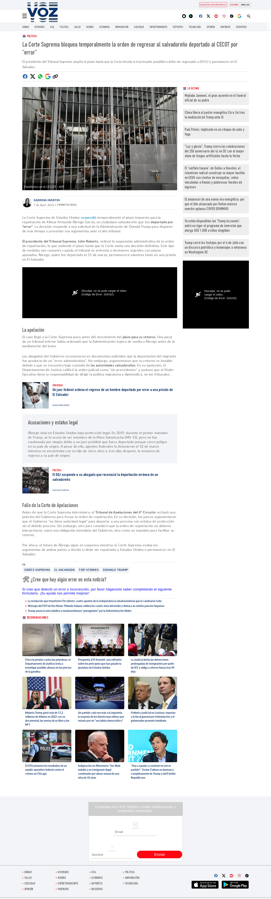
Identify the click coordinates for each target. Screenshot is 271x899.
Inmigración (121, 27)
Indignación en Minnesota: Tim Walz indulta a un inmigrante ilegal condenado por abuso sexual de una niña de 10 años (99, 771)
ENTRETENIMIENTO (158, 27)
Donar (25, 27)
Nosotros (241, 27)
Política (32, 36)
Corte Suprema (37, 569)
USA (52, 27)
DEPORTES (178, 27)
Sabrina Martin (47, 200)
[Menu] (24, 16)
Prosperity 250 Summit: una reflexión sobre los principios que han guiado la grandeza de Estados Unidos (100, 663)
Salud (77, 27)
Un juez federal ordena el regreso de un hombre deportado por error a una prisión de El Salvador (113, 392)
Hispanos (39, 27)
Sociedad (139, 27)
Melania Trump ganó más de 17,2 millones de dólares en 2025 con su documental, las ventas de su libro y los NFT (47, 718)
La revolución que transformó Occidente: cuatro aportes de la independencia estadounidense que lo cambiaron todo (95, 601)
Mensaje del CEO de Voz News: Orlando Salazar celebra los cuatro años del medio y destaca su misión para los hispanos (96, 605)
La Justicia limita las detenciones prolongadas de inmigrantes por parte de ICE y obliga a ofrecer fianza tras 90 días (152, 665)
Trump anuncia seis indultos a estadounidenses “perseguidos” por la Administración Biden (79, 610)
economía (104, 27)
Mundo (90, 27)
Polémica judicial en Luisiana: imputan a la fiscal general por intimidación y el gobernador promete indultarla (153, 716)
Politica (64, 27)
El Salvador (64, 569)
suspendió (89, 217)
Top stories (89, 569)
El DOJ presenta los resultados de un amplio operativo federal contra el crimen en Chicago (46, 769)
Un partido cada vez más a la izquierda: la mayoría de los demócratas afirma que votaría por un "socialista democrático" (101, 716)
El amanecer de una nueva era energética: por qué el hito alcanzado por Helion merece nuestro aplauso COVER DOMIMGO (215, 204)
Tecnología (195, 27)
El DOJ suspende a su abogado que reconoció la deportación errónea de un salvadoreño (105, 477)
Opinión (211, 27)
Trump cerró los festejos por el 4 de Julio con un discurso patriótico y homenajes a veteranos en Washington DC (216, 248)
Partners (225, 27)
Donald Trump (115, 569)
